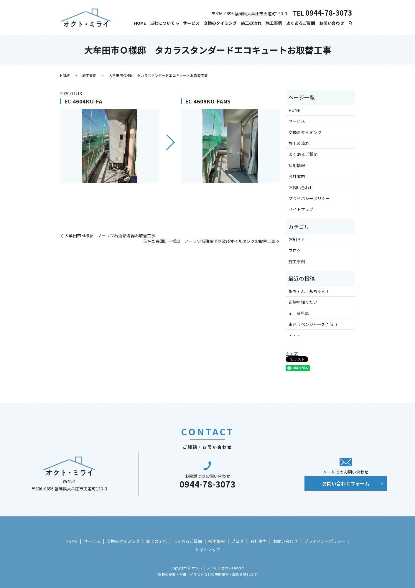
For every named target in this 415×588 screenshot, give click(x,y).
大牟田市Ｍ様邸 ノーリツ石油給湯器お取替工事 (110, 235)
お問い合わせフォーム (345, 483)
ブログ (295, 250)
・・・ (295, 335)
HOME (140, 23)
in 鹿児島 (299, 313)
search (350, 23)
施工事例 (274, 23)
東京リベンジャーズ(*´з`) (313, 324)
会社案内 (297, 176)
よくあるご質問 (300, 23)
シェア (292, 353)
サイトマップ (301, 209)
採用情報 (297, 165)
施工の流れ (251, 23)
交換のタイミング (220, 23)
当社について (162, 23)
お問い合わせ (331, 23)
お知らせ (297, 239)
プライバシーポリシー (309, 198)
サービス (191, 23)
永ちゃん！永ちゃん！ (309, 291)
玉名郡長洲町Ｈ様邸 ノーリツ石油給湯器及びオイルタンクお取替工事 (209, 241)
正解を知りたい (303, 302)
